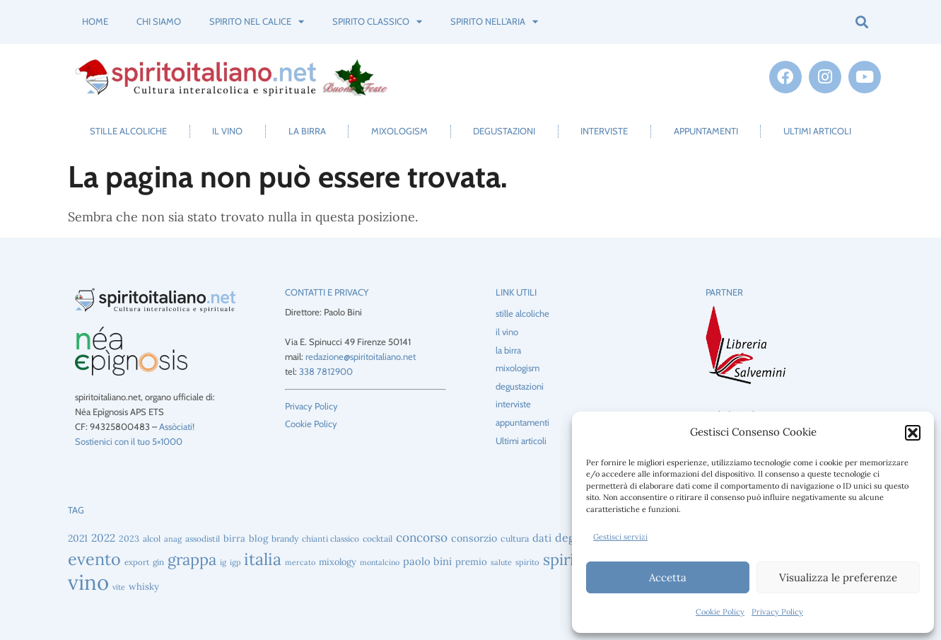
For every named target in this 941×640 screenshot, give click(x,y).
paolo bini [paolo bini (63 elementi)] (427, 561)
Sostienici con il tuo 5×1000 (128, 441)
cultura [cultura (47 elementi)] (515, 538)
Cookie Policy (720, 612)
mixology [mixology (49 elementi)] (337, 561)
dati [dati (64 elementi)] (541, 538)
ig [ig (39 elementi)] (223, 562)
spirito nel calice (256, 21)
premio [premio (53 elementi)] (471, 562)
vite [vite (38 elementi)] (118, 587)
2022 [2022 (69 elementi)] (103, 537)
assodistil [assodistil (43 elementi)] (202, 538)
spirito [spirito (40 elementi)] (527, 562)
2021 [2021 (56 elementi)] (78, 538)
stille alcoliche (128, 131)
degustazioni (504, 131)
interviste (604, 131)
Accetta (667, 577)
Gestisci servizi (620, 537)
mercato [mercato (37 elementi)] (300, 562)
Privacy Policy (777, 612)
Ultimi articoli (817, 131)
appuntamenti (706, 131)
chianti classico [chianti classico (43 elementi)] (330, 538)
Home (95, 21)
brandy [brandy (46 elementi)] (284, 538)
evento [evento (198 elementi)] (94, 559)
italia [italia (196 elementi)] (262, 559)
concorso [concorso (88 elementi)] (422, 537)
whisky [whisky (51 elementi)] (144, 587)
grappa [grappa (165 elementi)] (192, 559)
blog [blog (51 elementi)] (258, 539)
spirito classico (377, 21)
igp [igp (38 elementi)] (235, 562)
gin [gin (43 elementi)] (158, 562)
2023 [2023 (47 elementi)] (129, 538)
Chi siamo (158, 21)
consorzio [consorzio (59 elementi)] (474, 538)
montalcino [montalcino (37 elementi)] (379, 562)
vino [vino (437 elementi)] (88, 582)
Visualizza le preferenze (838, 577)
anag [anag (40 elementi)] (173, 539)
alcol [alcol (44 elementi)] (151, 538)
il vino (227, 131)
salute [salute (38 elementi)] (501, 562)
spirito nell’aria (494, 21)
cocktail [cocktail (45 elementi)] (377, 538)
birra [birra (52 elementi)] (234, 539)
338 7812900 (326, 371)
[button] (913, 433)
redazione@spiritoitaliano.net (360, 356)
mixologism (399, 131)
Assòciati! (176, 426)
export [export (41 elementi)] (136, 562)
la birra (307, 131)
